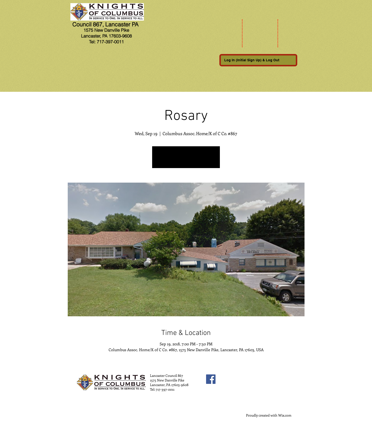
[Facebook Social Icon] (211, 379)
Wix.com (284, 415)
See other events (186, 160)
